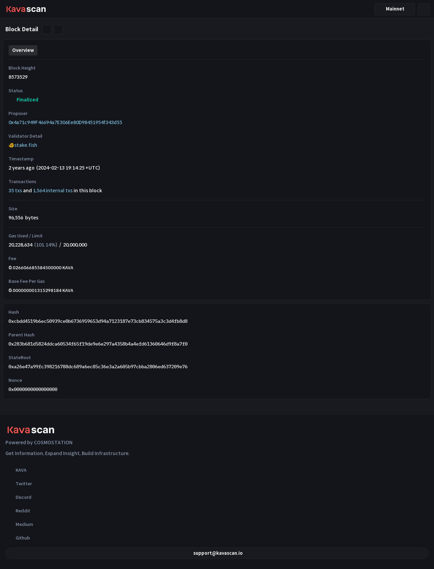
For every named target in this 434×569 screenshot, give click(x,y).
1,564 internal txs (53, 191)
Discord (18, 497)
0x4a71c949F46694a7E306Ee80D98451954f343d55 (65, 122)
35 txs (15, 191)
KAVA (15, 470)
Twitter (18, 483)
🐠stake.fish (22, 145)
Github (17, 538)
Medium (19, 524)
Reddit (17, 511)
